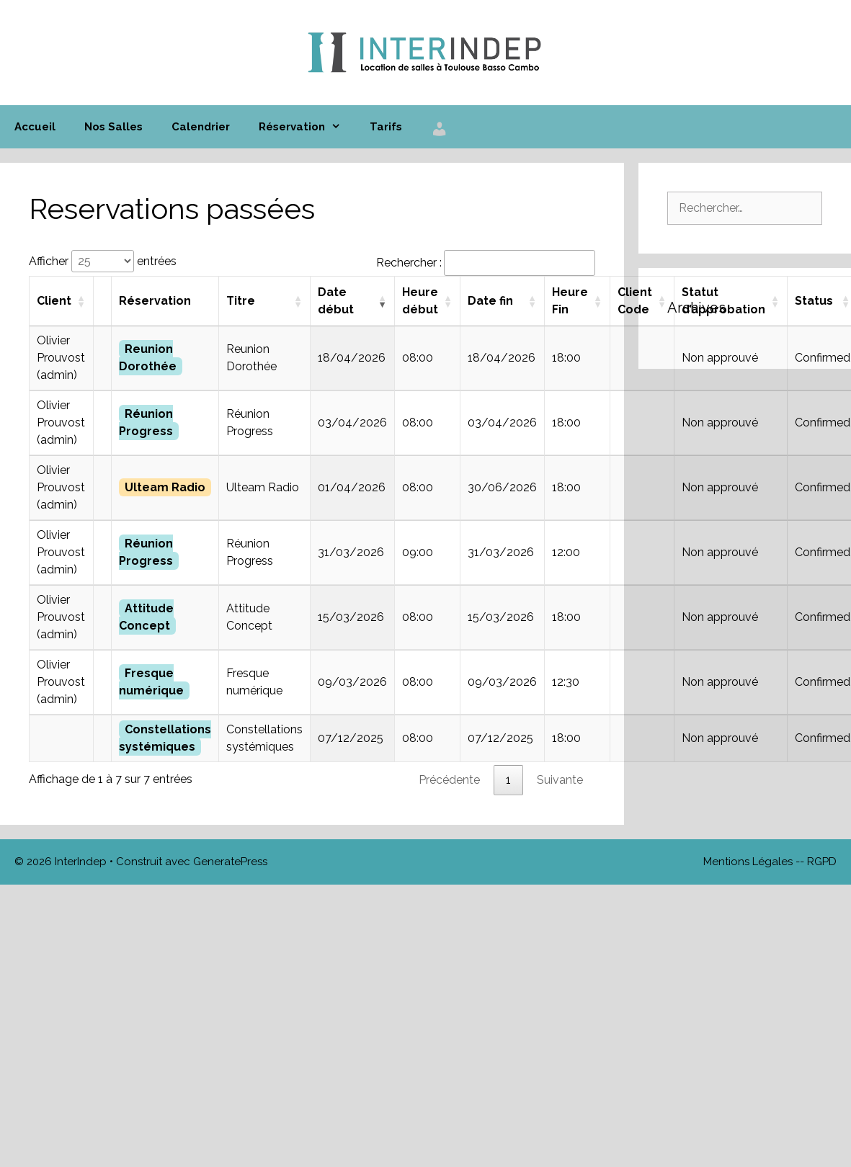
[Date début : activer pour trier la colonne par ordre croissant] (353, 301)
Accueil (34, 126)
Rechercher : (485, 262)
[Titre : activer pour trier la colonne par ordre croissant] (265, 301)
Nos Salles (113, 126)
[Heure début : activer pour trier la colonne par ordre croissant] (427, 301)
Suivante (560, 780)
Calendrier (200, 126)
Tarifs (386, 126)
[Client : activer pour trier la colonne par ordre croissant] (62, 301)
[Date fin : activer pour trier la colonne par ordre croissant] (502, 301)
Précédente (449, 780)
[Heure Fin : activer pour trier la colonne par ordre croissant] (577, 301)
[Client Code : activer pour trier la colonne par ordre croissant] (642, 301)
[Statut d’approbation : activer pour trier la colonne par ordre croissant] (731, 301)
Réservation (307, 126)
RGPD (822, 861)
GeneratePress (230, 861)
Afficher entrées (103, 261)
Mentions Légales (749, 861)
